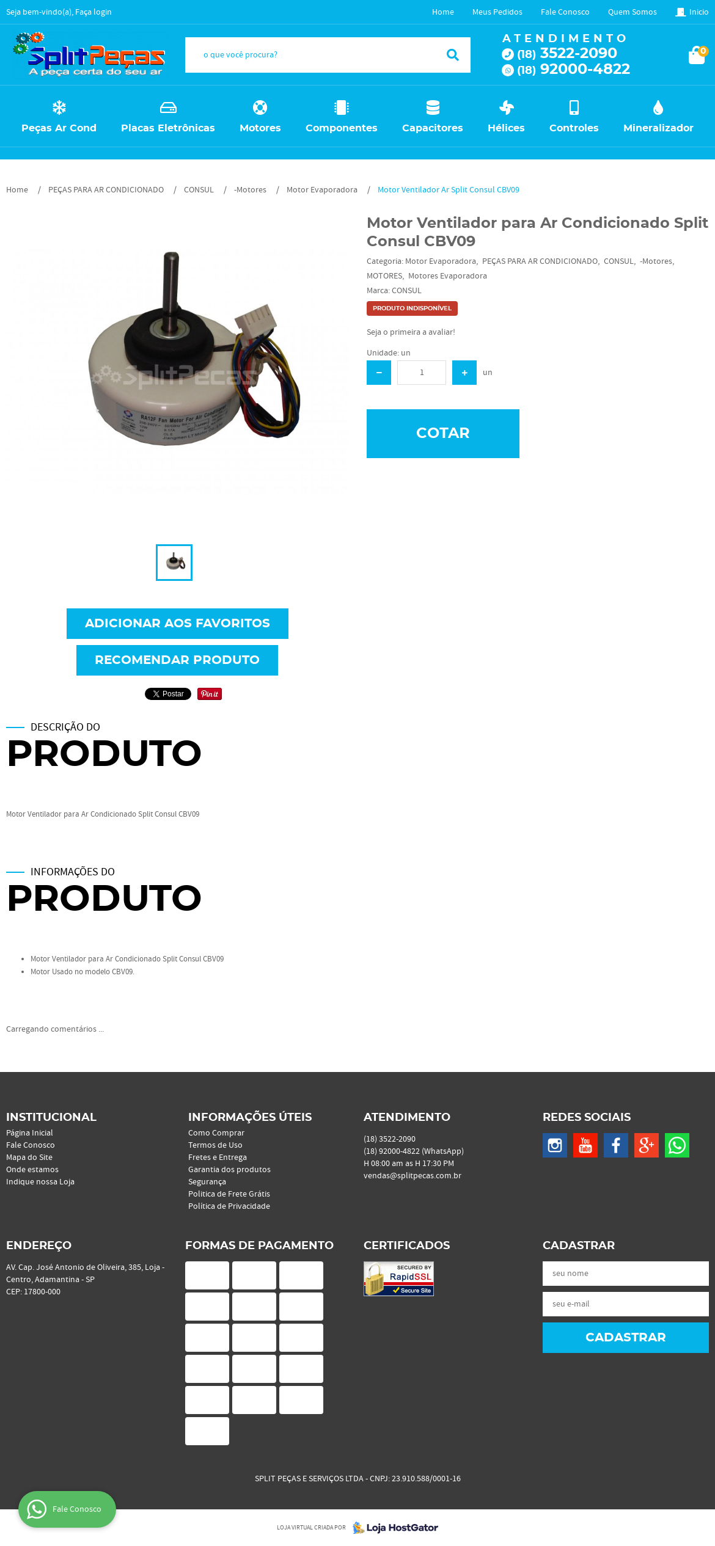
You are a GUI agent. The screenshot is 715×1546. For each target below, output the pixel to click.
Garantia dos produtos (229, 1169)
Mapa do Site (29, 1157)
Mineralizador (658, 128)
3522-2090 (567, 53)
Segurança (207, 1181)
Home (443, 12)
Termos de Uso (215, 1145)
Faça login (93, 12)
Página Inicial (29, 1133)
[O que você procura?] (453, 55)
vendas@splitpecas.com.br (412, 1175)
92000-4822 (573, 69)
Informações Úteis (250, 1117)
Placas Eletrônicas (168, 128)
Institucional (51, 1117)
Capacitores (432, 128)
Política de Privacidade (229, 1206)
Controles (574, 128)
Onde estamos (32, 1169)
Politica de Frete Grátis (229, 1194)
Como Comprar (216, 1133)
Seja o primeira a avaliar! (411, 332)
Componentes (342, 128)
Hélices (506, 128)
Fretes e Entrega (217, 1157)
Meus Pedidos (497, 12)
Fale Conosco (565, 12)
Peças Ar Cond (59, 128)
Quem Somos (632, 12)
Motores (260, 128)
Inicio (699, 12)
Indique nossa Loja (40, 1181)
